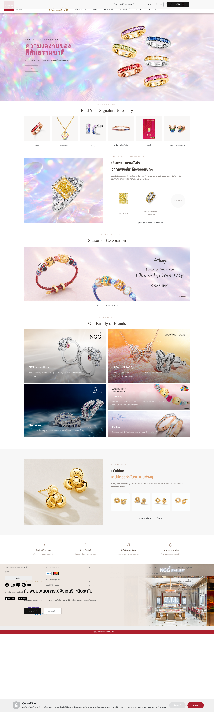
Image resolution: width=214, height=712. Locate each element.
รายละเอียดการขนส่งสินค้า (188, 663)
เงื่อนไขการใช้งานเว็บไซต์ (117, 655)
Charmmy (92, 655)
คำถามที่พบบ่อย (184, 667)
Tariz (90, 659)
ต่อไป (178, 4)
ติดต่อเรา (181, 651)
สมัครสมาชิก (32, 620)
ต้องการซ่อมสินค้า (185, 659)
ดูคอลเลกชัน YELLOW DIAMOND (150, 231)
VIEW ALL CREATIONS (107, 314)
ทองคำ (95, 18)
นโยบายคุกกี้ (138, 707)
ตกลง (195, 705)
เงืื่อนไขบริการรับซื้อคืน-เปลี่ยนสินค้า (191, 672)
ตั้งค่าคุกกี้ (177, 705)
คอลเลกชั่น (109, 18)
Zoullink (91, 663)
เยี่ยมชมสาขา (52, 620)
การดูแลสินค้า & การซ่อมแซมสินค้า (191, 655)
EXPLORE (177, 209)
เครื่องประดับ (80, 18)
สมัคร (18, 656)
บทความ (152, 18)
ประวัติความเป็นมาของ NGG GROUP (122, 651)
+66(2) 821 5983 (52, 663)
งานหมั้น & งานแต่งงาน (131, 18)
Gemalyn (91, 651)
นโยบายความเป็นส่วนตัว (157, 707)
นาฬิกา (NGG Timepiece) (153, 655)
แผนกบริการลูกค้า (53, 658)
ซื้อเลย (32, 77)
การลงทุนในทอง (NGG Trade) (154, 651)
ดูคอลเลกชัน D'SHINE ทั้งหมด (150, 527)
